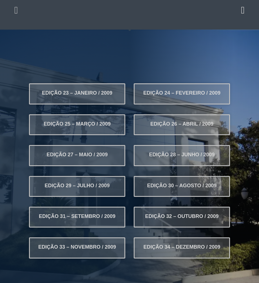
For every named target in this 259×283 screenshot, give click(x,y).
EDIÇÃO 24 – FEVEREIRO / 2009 (181, 93)
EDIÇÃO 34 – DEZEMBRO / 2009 (182, 247)
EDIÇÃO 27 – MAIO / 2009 (77, 154)
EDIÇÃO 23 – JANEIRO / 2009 (77, 93)
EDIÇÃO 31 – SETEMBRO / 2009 (77, 216)
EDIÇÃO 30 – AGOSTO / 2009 (181, 185)
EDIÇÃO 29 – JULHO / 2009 (77, 185)
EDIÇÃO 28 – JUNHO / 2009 (182, 154)
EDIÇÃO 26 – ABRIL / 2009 (181, 124)
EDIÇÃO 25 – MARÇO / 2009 (77, 124)
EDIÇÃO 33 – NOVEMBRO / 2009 (77, 247)
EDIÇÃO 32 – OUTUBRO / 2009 (182, 216)
